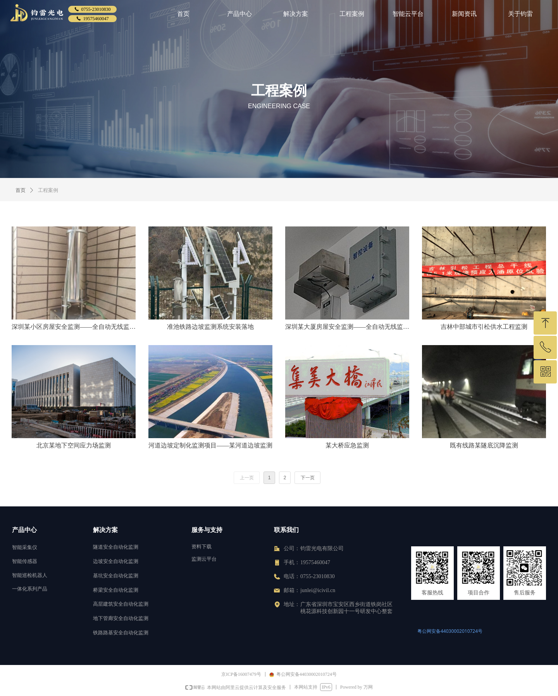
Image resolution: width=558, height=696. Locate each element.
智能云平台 (408, 13)
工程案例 (351, 13)
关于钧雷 (520, 13)
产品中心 (239, 13)
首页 (183, 13)
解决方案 (295, 13)
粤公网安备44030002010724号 (449, 631)
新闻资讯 (464, 13)
